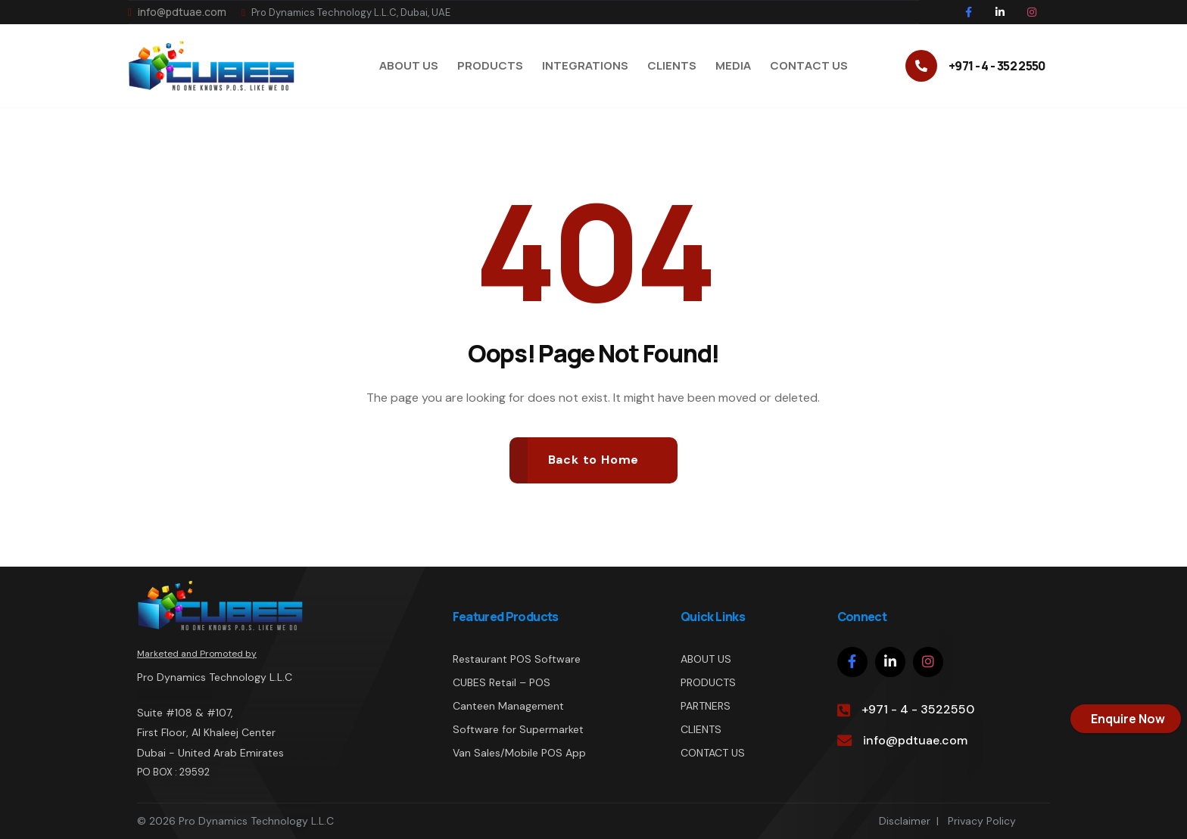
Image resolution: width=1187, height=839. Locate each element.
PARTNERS (706, 706)
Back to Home (594, 460)
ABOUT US (706, 659)
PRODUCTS (708, 682)
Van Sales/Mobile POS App (519, 753)
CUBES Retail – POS (501, 682)
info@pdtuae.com (177, 12)
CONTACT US (713, 753)
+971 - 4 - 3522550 (917, 709)
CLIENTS (701, 729)
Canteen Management (508, 706)
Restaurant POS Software (517, 659)
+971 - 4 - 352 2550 (997, 65)
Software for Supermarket (518, 729)
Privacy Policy (982, 821)
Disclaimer (904, 821)
